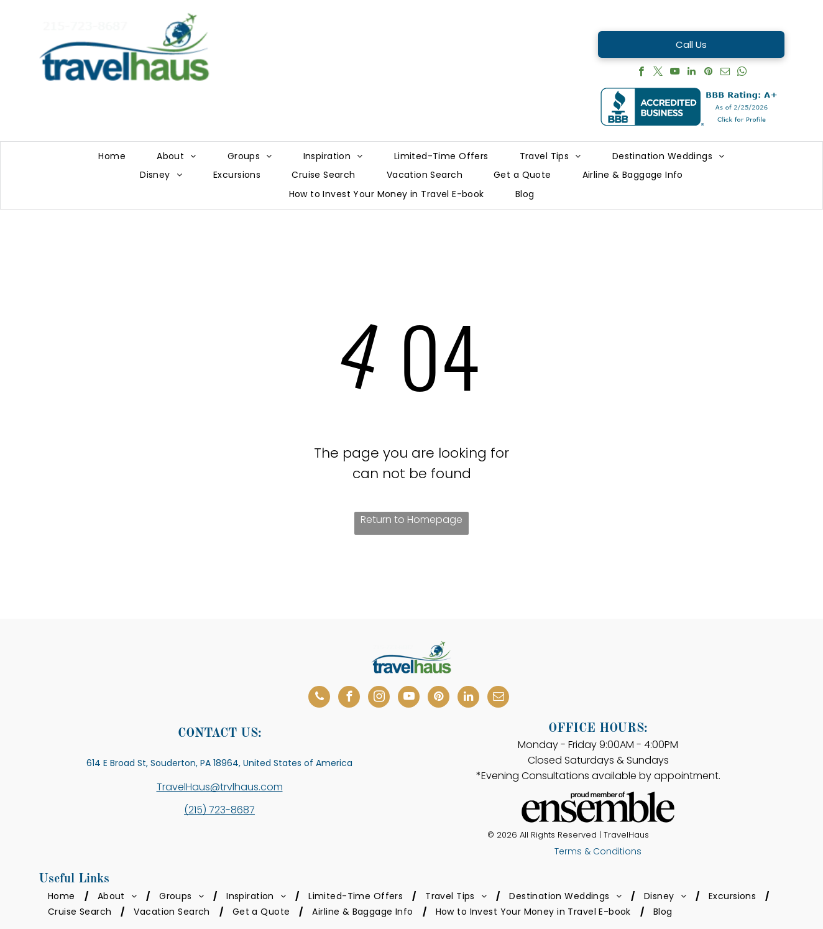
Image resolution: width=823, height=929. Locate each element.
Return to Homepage (411, 519)
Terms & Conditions (597, 851)
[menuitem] (112, 156)
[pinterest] (708, 72)
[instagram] (379, 698)
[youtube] (675, 72)
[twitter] (658, 72)
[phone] (319, 698)
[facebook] (641, 72)
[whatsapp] (742, 72)
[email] (725, 72)
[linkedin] (691, 72)
